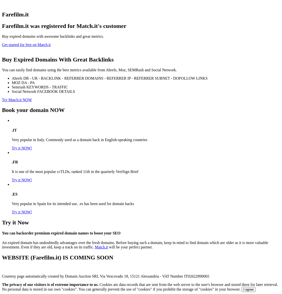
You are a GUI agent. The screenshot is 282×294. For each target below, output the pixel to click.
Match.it (101, 247)
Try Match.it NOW (17, 100)
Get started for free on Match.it (26, 45)
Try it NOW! (22, 148)
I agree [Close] (249, 289)
